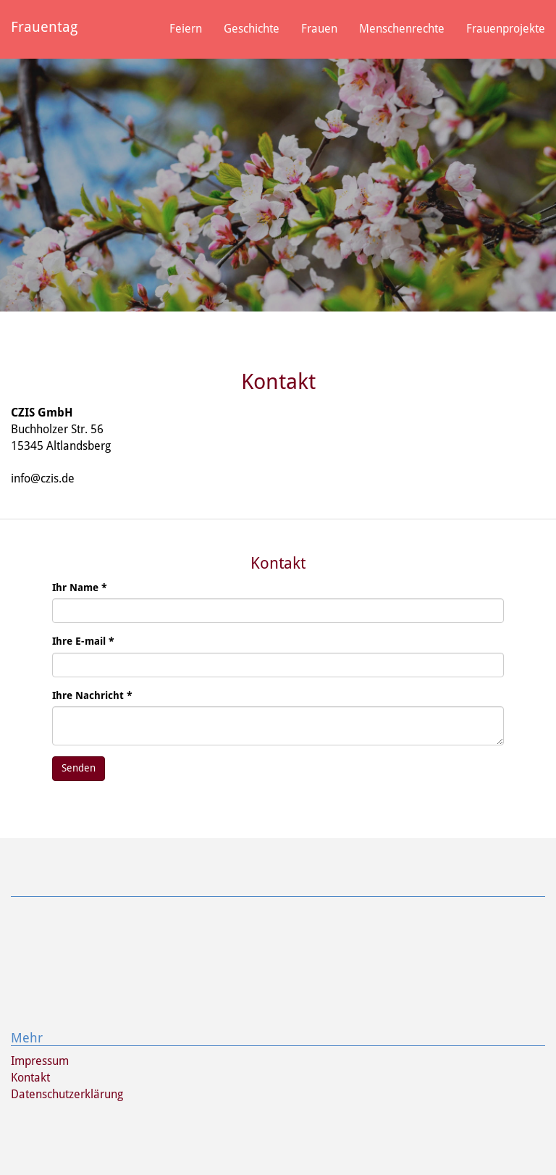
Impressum (40, 1061)
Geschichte (251, 28)
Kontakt (30, 1077)
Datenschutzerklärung (67, 1094)
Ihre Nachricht (92, 695)
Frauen (319, 28)
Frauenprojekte (505, 28)
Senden (79, 768)
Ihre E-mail (83, 641)
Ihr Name (79, 587)
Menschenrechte (402, 28)
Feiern (185, 28)
